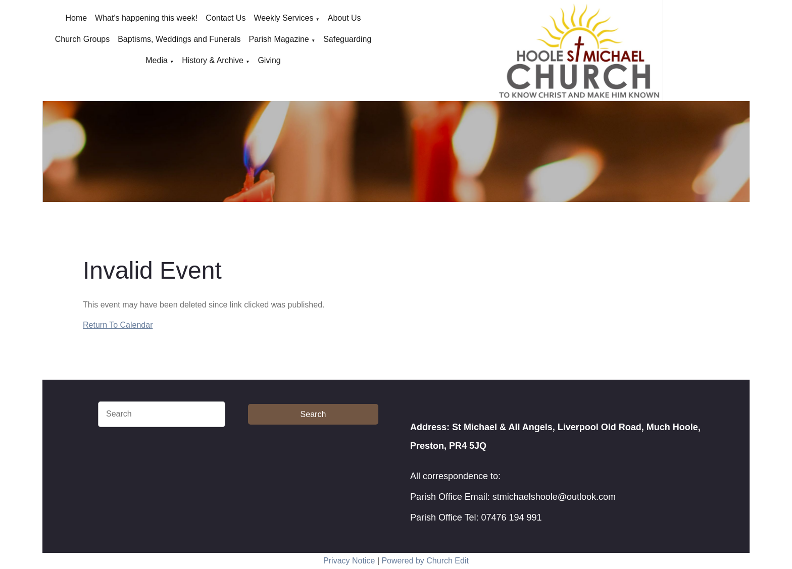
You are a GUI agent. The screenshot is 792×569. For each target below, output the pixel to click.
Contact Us (225, 18)
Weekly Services (283, 18)
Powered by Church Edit (425, 560)
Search (313, 414)
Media (156, 60)
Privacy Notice (349, 560)
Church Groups (82, 39)
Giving (269, 60)
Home (76, 18)
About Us (344, 18)
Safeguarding (347, 39)
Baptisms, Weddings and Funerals (179, 39)
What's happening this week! (146, 18)
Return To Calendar (118, 325)
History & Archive (212, 60)
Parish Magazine (279, 39)
